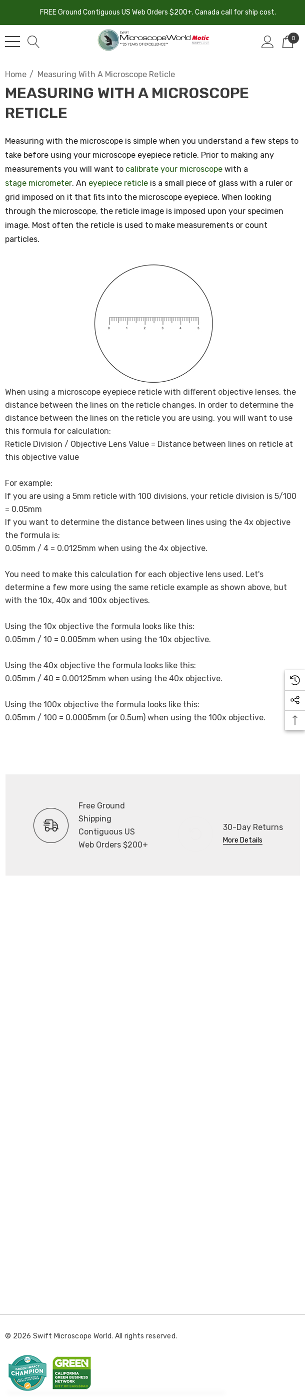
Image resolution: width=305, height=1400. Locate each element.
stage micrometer (38, 183)
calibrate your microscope (174, 169)
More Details (242, 840)
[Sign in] (268, 41)
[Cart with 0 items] (288, 41)
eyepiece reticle (118, 183)
